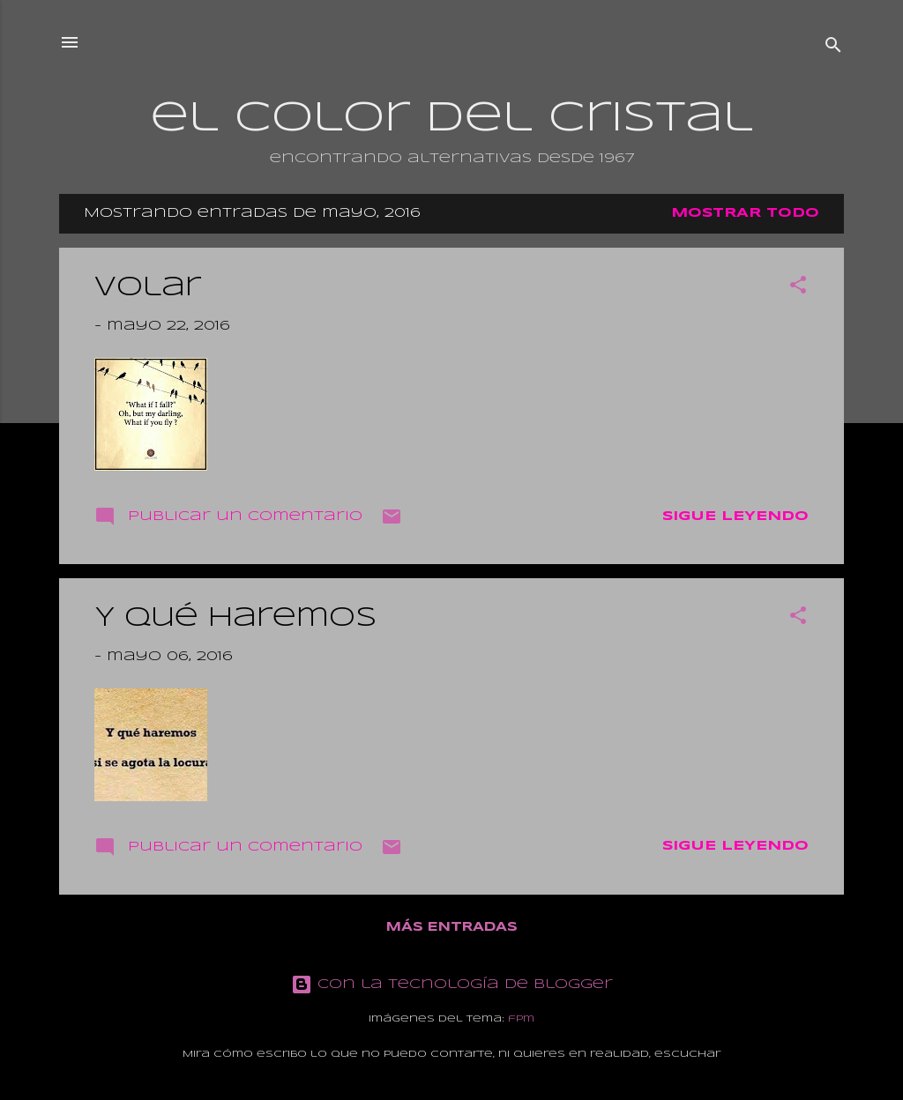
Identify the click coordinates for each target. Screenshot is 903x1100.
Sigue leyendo (735, 516)
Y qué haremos (235, 618)
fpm (521, 1019)
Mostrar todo (745, 213)
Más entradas (452, 927)
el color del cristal (451, 119)
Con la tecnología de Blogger (452, 984)
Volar (147, 288)
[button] (798, 288)
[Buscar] (833, 48)
